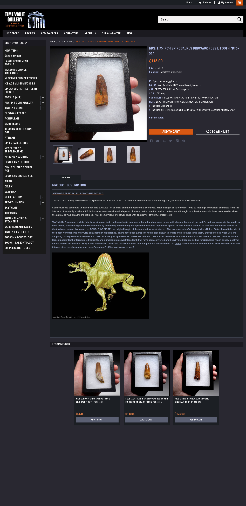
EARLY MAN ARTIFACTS (18, 226)
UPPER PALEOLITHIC (16, 143)
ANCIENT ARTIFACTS (17, 232)
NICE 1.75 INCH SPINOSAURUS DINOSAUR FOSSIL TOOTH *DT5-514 (105, 41)
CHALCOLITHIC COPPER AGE (18, 169)
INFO (131, 34)
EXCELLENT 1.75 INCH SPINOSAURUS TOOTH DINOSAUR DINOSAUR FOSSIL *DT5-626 (146, 400)
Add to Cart (97, 419)
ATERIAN (10, 137)
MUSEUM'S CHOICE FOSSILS (21, 78)
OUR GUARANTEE (111, 33)
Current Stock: (157, 117)
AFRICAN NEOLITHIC (16, 156)
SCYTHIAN (11, 207)
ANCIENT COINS (14, 108)
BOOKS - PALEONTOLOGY (19, 242)
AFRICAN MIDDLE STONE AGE (19, 131)
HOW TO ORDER (49, 33)
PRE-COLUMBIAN (14, 202)
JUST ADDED (12, 33)
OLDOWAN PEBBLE (15, 113)
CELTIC (9, 186)
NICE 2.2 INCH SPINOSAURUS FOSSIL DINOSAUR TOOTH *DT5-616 (192, 400)
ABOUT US (90, 33)
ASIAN (8, 181)
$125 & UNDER (13, 56)
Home (52, 41)
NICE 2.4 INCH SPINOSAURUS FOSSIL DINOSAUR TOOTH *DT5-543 (93, 400)
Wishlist (205, 2)
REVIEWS (30, 33)
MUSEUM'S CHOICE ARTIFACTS (15, 71)
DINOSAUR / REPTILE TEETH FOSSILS (21, 90)
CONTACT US (71, 33)
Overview (65, 177)
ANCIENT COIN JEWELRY (19, 102)
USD (188, 2)
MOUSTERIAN (12, 123)
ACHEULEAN (12, 118)
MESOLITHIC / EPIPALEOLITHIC (14, 150)
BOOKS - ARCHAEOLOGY (18, 237)
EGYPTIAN (10, 191)
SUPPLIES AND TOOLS (17, 248)
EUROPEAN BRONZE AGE (19, 176)
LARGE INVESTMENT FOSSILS (16, 63)
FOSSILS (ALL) (13, 97)
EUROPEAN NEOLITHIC (17, 162)
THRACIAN (11, 213)
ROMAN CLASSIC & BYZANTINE (16, 220)
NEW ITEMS (11, 50)
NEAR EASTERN (14, 197)
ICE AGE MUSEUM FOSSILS (20, 83)
